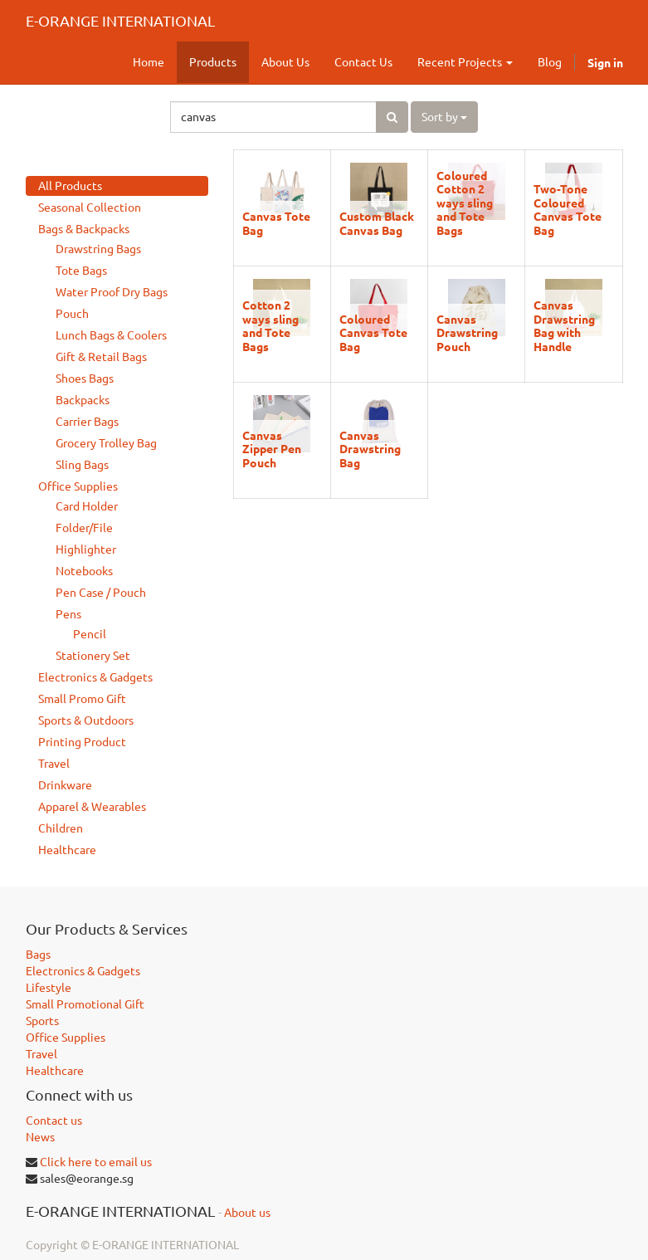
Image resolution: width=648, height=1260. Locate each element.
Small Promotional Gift (85, 1004)
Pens (68, 614)
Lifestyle (48, 987)
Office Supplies (78, 486)
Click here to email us (96, 1162)
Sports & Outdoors (86, 720)
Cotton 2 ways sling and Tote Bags (270, 325)
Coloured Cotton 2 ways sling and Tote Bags (464, 202)
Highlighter (86, 549)
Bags (38, 954)
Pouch (72, 313)
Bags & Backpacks (83, 229)
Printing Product (82, 742)
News (40, 1137)
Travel (54, 763)
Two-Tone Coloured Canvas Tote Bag (568, 209)
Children (60, 828)
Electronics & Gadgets (95, 677)
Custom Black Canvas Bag (376, 222)
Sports (42, 1021)
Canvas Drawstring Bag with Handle (564, 325)
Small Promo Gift (82, 699)
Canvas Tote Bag (276, 222)
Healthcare (67, 850)
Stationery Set (93, 655)
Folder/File (84, 528)
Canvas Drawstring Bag (370, 448)
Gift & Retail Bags (101, 357)
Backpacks (83, 400)
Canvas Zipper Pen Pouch (271, 448)
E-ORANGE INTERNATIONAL (120, 20)
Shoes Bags (85, 378)
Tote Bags (81, 270)
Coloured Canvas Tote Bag (373, 332)
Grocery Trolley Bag (106, 443)
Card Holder (87, 506)
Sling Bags (82, 464)
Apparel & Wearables (92, 806)
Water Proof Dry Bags (112, 292)
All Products (70, 186)
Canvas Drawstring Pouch (467, 332)
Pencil (89, 634)
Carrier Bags (87, 421)
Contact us (54, 1120)
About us (247, 1212)
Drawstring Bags (98, 249)
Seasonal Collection (89, 207)
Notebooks (84, 571)
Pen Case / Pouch (101, 592)
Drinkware (65, 785)
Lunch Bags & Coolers (111, 335)
